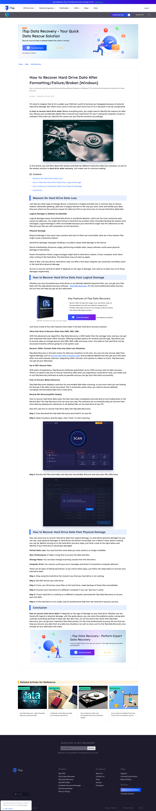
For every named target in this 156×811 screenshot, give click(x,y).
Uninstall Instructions (129, 776)
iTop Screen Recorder (66, 776)
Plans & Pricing (64, 791)
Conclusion (37, 190)
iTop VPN (61, 773)
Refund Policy (126, 779)
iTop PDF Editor (64, 782)
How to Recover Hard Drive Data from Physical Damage (57, 186)
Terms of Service (111, 808)
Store (96, 8)
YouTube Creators (127, 794)
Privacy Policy (128, 808)
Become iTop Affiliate (131, 790)
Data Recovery (36, 64)
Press (98, 779)
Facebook (100, 785)
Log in (146, 8)
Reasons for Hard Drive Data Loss (47, 178)
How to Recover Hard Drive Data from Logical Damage (57, 182)
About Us (99, 773)
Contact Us (100, 776)
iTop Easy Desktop (65, 788)
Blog (26, 64)
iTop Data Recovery (78, 286)
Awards (99, 782)
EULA (141, 808)
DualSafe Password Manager (69, 785)
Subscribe (91, 748)
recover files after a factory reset (65, 355)
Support (124, 773)
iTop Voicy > (99, 2)
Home (21, 64)
